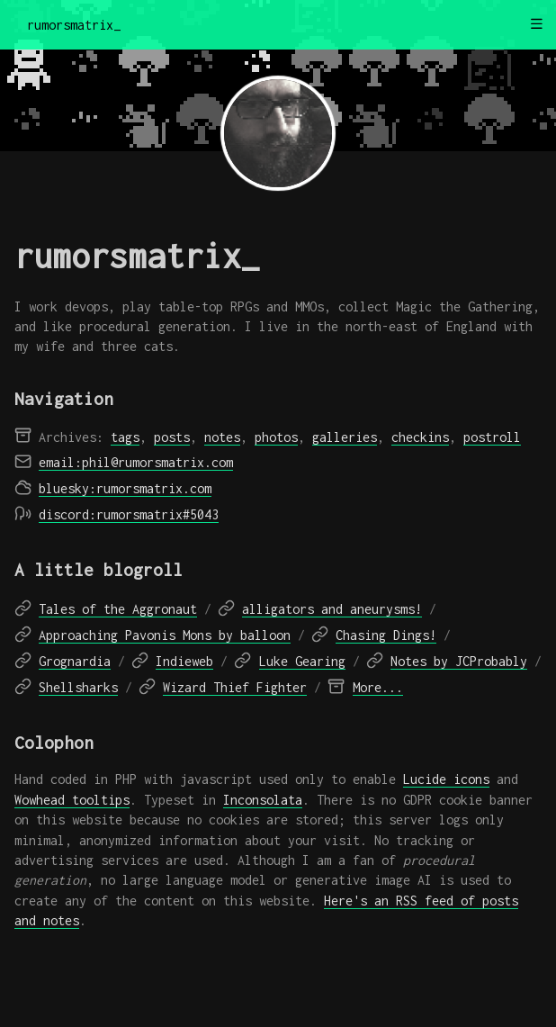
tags (125, 437)
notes (222, 437)
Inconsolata (262, 799)
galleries (344, 437)
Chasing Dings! (386, 635)
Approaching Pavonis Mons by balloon (165, 635)
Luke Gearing (302, 661)
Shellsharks (78, 687)
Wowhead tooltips (72, 799)
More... (378, 687)
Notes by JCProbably (458, 661)
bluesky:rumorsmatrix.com (125, 488)
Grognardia (75, 661)
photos (276, 437)
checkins (420, 437)
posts (172, 437)
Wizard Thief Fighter (235, 687)
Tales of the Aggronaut (118, 609)
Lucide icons (446, 779)
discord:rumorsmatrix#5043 (129, 514)
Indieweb (184, 661)
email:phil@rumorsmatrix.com (136, 462)
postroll (492, 437)
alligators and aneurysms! (332, 609)
